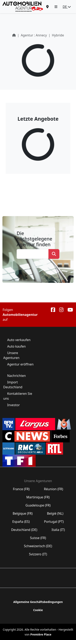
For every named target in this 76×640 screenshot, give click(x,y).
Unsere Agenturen (11, 355)
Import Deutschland (13, 384)
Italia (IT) (58, 529)
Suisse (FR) (38, 538)
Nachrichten (16, 375)
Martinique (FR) (38, 497)
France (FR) (21, 489)
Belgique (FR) (22, 513)
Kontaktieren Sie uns (17, 396)
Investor (13, 405)
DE (67, 6)
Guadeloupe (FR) (38, 505)
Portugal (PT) (53, 521)
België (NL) (55, 513)
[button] (56, 6)
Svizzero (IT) (38, 554)
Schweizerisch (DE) (38, 546)
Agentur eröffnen (19, 364)
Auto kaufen (16, 346)
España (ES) (21, 521)
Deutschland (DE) (24, 529)
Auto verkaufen (18, 340)
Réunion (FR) (53, 489)
